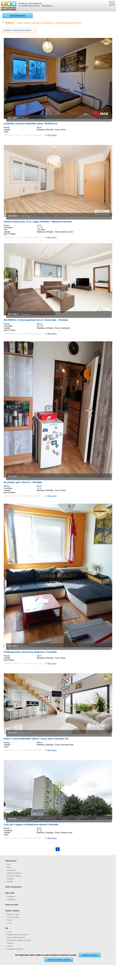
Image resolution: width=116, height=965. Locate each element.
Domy (9, 867)
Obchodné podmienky (15, 949)
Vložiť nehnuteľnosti (13, 887)
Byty (8, 864)
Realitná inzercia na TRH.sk (17, 934)
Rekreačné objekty (14, 876)
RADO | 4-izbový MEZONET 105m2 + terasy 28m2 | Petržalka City (36, 738)
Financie (10, 920)
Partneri (10, 946)
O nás (9, 923)
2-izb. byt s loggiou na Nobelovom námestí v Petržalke (31, 824)
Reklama (10, 943)
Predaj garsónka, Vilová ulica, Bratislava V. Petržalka (30, 652)
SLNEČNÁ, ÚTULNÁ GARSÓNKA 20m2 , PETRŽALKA (30, 123)
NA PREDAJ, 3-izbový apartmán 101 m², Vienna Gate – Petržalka (36, 320)
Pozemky (10, 879)
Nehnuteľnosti (11, 861)
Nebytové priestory (14, 873)
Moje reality (9, 893)
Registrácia (11, 899)
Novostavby (11, 870)
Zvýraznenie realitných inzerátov (19, 940)
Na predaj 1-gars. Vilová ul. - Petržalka (23, 482)
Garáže (10, 881)
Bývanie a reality (13, 914)
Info (6, 928)
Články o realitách (12, 911)
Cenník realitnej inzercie (16, 937)
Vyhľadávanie (17, 15)
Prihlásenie (11, 896)
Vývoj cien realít (11, 905)
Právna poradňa (13, 917)
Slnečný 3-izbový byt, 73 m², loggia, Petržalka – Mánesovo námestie (38, 221)
